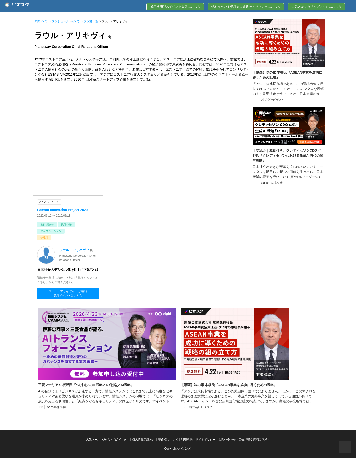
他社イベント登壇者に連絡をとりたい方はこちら (245, 6)
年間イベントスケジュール (52, 21)
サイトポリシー (205, 439)
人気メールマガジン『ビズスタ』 (107, 439)
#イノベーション (49, 202)
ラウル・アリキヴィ (74, 250)
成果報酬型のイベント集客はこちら (175, 6)
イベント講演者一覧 (85, 21)
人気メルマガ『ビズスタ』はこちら (316, 6)
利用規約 (187, 439)
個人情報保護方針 (143, 439)
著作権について (168, 439)
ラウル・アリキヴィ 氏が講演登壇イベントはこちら (68, 293)
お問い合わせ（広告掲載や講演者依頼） (244, 439)
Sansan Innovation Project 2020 (62, 210)
